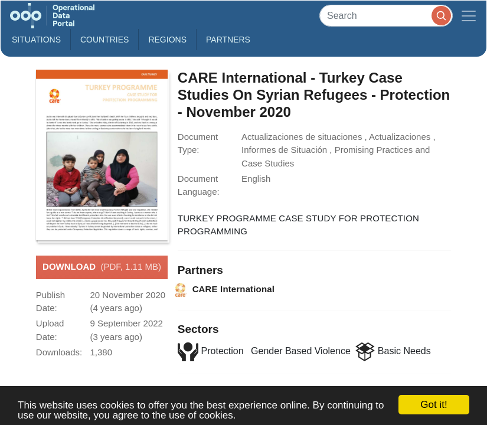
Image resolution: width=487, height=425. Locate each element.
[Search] (386, 16)
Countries (104, 39)
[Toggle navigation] (469, 15)
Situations (36, 39)
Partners (228, 39)
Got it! (433, 404)
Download (102, 267)
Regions (167, 39)
